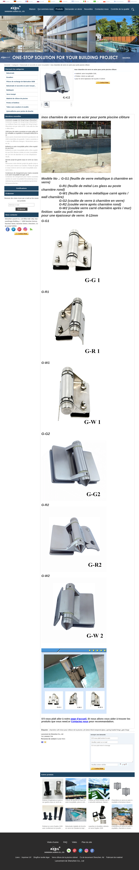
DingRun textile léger (42, 857)
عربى (97, 1)
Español (53, 1)
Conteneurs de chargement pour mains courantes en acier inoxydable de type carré (21, 174)
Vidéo (74, 842)
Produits (59, 9)
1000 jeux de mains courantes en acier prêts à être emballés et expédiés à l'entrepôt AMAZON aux (21, 133)
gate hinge (125, 730)
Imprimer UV (26, 857)
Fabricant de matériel (114, 857)
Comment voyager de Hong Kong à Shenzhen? (21, 120)
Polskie (108, 1)
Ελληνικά (76, 1)
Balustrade (10, 73)
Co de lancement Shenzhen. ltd (92, 857)
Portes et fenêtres (12, 103)
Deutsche (19, 1)
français (30, 1)
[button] (67, 61)
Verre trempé (11, 94)
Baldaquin (10, 90)
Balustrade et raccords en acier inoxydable (34, 65)
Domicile (7, 65)
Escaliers (9, 77)
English (8, 1)
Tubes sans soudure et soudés (17, 107)
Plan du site (87, 842)
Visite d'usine (53, 842)
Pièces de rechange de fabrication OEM (20, 81)
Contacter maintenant (21, 233)
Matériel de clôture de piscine (17, 98)
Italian (87, 1)
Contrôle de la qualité (120, 9)
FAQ (65, 842)
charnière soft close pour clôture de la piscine (66, 730)
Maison (32, 9)
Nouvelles (88, 9)
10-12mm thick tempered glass (94, 730)
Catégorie (15, 65)
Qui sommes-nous (46, 9)
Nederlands (134, 1)
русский (42, 1)
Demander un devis (73, 9)
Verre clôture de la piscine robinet (65, 857)
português (64, 1)
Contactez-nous (102, 9)
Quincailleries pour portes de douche (19, 111)
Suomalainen (120, 1)
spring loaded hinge (113, 730)
